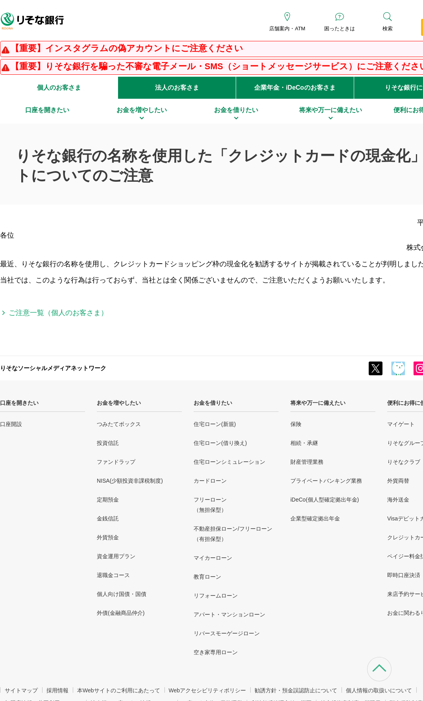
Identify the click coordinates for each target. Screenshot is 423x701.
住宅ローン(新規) (215, 424)
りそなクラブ (403, 462)
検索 (387, 28)
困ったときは (339, 28)
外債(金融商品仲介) (120, 613)
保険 (295, 424)
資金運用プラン (116, 556)
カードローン (210, 481)
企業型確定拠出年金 (315, 518)
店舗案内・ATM (287, 28)
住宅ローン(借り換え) (220, 443)
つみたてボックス (119, 424)
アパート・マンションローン (229, 614)
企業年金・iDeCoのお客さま (294, 87)
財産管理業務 (306, 462)
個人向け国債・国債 (121, 594)
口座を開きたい (19, 403)
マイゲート (401, 424)
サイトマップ (21, 690)
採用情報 (57, 690)
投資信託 (108, 443)
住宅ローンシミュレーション (229, 462)
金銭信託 (108, 518)
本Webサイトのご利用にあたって (118, 690)
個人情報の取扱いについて (379, 690)
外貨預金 (108, 537)
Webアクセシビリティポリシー (207, 690)
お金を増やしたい (119, 403)
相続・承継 (304, 443)
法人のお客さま (177, 87)
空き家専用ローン (216, 652)
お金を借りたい (213, 403)
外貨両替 (398, 481)
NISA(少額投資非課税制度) (130, 481)
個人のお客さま (59, 87)
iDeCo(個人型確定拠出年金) (324, 499)
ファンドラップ (116, 462)
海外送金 (398, 499)
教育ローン (207, 577)
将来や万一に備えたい (317, 403)
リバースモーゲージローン (227, 633)
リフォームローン (216, 595)
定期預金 (108, 499)
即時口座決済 (403, 575)
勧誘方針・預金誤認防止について (296, 690)
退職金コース (113, 575)
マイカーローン (213, 558)
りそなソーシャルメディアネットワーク (53, 368)
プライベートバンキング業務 (326, 481)
